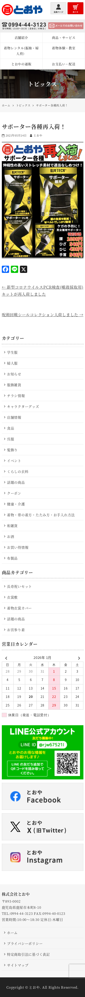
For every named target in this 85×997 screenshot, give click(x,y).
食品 (10, 428)
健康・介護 (16, 504)
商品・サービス (63, 37)
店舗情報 (14, 417)
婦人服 (12, 363)
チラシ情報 (16, 395)
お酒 (10, 536)
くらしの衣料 (18, 471)
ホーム (12, 932)
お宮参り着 (16, 629)
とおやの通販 (21, 64)
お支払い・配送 (63, 64)
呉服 (10, 439)
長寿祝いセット (19, 586)
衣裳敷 (12, 597)
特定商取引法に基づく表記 (28, 954)
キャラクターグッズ (23, 406)
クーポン (14, 493)
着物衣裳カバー (19, 608)
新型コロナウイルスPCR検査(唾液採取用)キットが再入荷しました (42, 290)
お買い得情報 (18, 547)
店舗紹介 (21, 37)
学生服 (12, 352)
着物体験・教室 (63, 48)
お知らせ (14, 374)
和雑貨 (12, 525)
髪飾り (12, 449)
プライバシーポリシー (25, 943)
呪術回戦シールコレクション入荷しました (42, 314)
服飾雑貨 (14, 384)
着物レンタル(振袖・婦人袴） (21, 51)
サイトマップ (18, 965)
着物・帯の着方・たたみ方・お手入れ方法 (41, 514)
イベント (14, 460)
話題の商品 (16, 482)
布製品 (12, 558)
